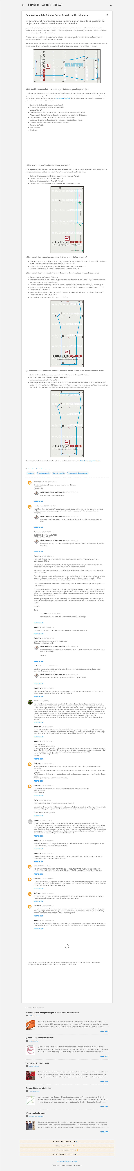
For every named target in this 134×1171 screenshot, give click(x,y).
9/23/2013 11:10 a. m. (44, 866)
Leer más (104, 1031)
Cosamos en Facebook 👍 (85, 1146)
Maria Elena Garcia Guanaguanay (52, 492)
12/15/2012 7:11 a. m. (48, 785)
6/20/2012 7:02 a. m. (45, 701)
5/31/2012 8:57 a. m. (51, 482)
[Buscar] (111, 6)
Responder (38, 501)
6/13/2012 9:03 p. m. (54, 666)
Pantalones (30, 473)
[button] (107, 15)
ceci (35, 866)
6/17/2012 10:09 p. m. (72, 674)
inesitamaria (38, 506)
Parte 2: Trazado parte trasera (90, 461)
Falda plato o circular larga (37, 1063)
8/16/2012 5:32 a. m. (48, 741)
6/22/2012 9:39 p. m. (48, 727)
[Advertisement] (67, 147)
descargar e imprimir (63, 98)
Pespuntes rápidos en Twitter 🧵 (83, 1141)
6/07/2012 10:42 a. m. (48, 627)
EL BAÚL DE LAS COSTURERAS (44, 5)
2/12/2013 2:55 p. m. (46, 820)
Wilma (36, 701)
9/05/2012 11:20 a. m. (48, 763)
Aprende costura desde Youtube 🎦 (83, 1150)
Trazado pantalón (59, 473)
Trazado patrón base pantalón (77, 473)
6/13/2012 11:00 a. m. (48, 638)
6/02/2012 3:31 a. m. (48, 556)
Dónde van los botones (35, 1113)
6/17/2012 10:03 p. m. (72, 492)
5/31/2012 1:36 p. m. (48, 532)
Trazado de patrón (43, 473)
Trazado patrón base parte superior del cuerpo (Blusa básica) (52, 1013)
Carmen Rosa (39, 482)
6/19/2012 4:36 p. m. (48, 688)
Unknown (37, 763)
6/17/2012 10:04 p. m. (72, 516)
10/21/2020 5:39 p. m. (48, 920)
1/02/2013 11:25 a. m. (45, 800)
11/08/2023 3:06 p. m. (54, 613)
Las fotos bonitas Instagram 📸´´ (83, 1154)
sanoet (36, 820)
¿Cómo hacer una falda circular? (40, 1038)
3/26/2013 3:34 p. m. (48, 840)
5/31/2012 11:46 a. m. (50, 506)
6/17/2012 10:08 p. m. (72, 646)
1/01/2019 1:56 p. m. (48, 893)
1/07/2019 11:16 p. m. (48, 906)
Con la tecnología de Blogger (67, 1161)
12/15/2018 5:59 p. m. (48, 878)
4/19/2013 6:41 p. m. (48, 853)
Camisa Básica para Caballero (39, 1088)
